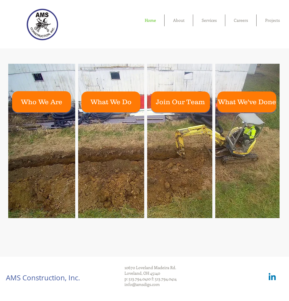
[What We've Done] (246, 101)
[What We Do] (110, 101)
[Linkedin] (272, 277)
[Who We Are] (41, 101)
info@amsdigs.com (142, 284)
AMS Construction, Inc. (43, 277)
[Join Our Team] (180, 101)
